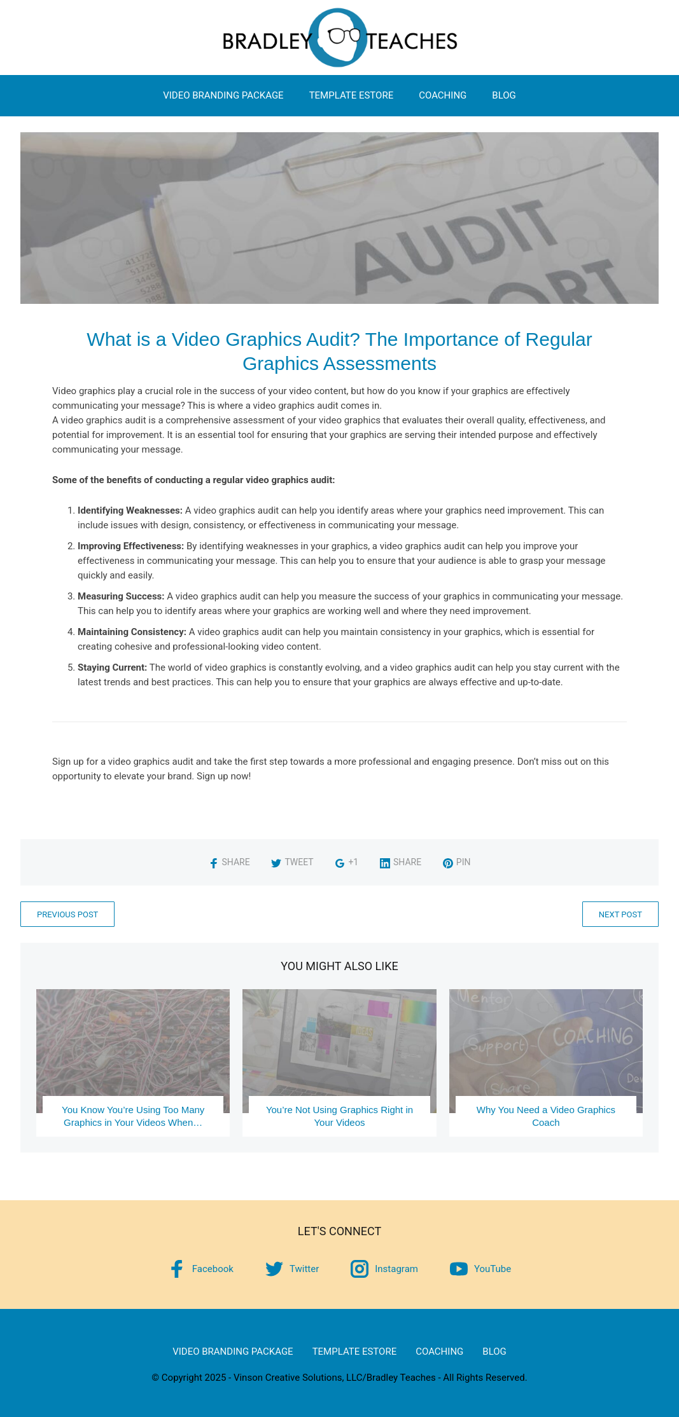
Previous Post (67, 914)
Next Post (620, 914)
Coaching (442, 95)
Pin (457, 862)
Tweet (292, 862)
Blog (504, 95)
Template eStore (351, 95)
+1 (346, 862)
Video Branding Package (223, 95)
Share (229, 862)
